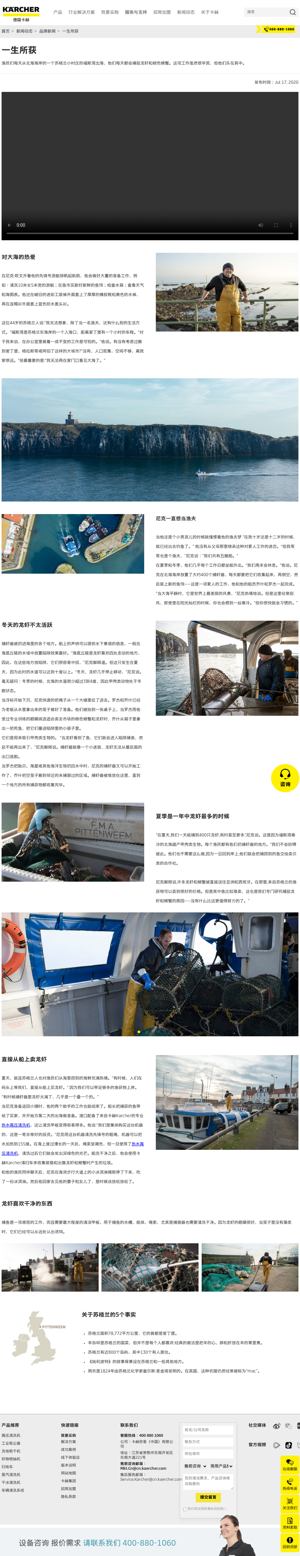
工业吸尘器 (11, 1444)
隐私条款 (68, 1497)
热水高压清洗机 (16, 1125)
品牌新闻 (47, 31)
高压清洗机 (11, 1436)
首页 (6, 31)
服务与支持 (136, 12)
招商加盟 (68, 1489)
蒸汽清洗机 (11, 1475)
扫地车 (7, 1467)
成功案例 (68, 1450)
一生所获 (70, 31)
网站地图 (68, 1473)
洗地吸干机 (11, 1451)
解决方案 (68, 1442)
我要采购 (68, 1436)
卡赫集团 (68, 1481)
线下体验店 (70, 1458)
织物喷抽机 (11, 1459)
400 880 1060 (151, 1436)
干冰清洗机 (11, 1483)
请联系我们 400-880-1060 (129, 1543)
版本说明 (68, 1466)
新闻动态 (24, 31)
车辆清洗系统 (13, 1491)
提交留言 (208, 1497)
